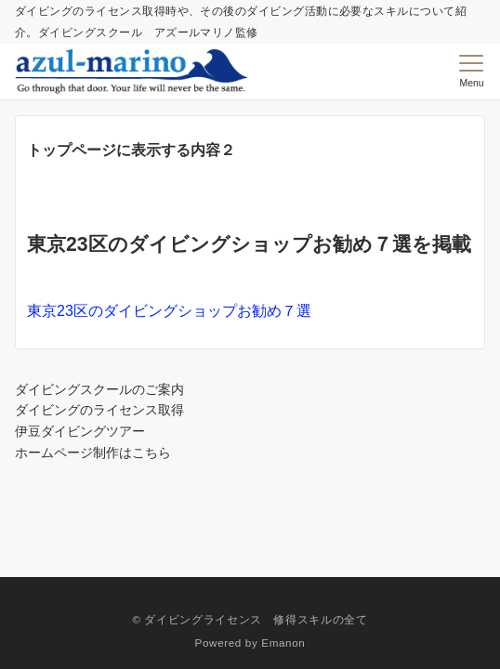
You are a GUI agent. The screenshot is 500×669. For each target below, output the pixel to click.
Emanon (283, 642)
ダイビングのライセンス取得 (99, 409)
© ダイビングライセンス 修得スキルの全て (249, 619)
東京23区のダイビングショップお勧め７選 (169, 311)
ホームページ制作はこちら (93, 452)
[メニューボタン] (471, 71)
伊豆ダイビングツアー (80, 431)
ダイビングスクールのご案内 (99, 389)
